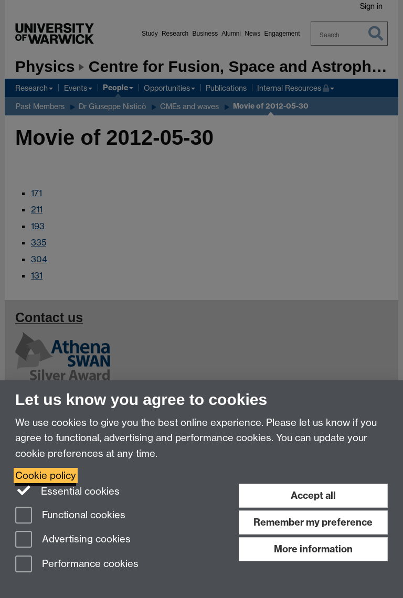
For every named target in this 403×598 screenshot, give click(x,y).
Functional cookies (70, 516)
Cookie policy (45, 475)
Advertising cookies (73, 540)
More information (313, 549)
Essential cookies (67, 490)
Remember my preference (313, 522)
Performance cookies (77, 564)
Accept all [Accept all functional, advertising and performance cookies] (313, 495)
